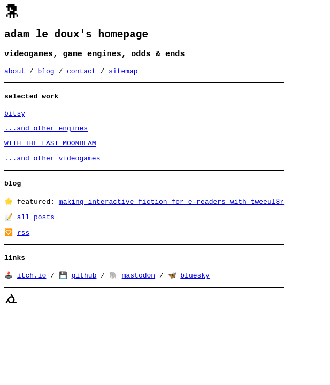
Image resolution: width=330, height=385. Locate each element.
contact (81, 76)
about (14, 76)
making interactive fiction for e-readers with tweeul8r (171, 217)
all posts (36, 233)
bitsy (14, 121)
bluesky (195, 296)
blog (45, 76)
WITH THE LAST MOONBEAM (50, 154)
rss (23, 250)
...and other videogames (52, 171)
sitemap (123, 76)
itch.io (32, 296)
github (84, 296)
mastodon (138, 296)
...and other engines (46, 138)
